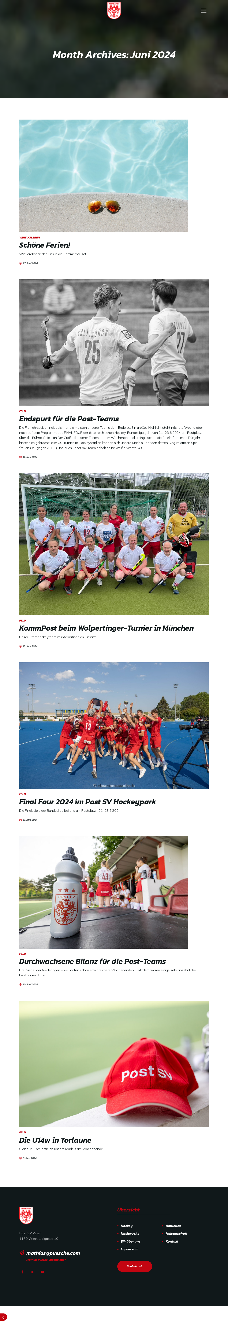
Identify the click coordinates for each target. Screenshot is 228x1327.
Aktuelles (173, 1225)
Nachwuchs (130, 1233)
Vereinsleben (29, 237)
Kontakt (172, 1241)
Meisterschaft (176, 1233)
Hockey (127, 1225)
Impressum (129, 1249)
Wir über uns (131, 1241)
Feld (22, 411)
